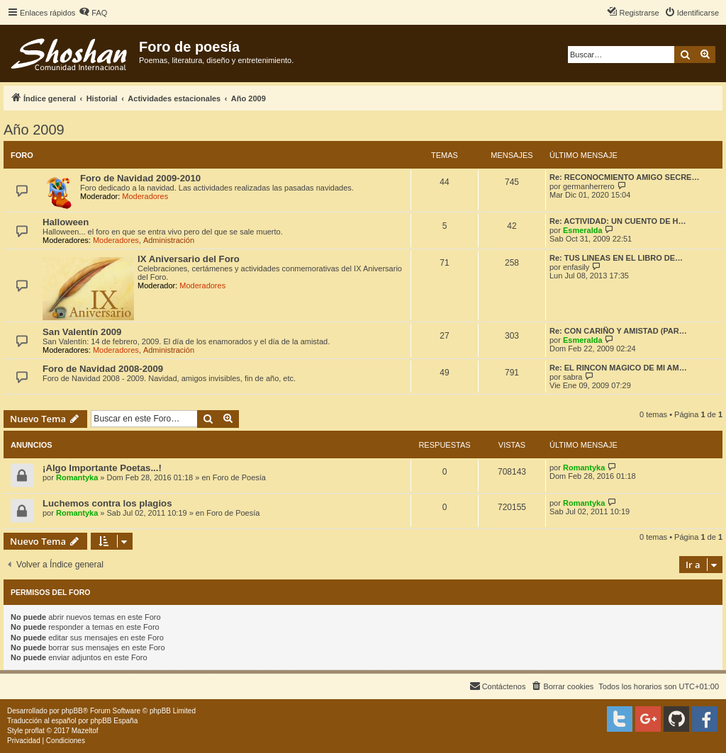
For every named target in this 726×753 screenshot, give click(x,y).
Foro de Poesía (239, 477)
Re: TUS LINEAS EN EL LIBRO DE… (616, 258)
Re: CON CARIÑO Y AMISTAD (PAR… (618, 331)
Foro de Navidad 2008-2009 (103, 368)
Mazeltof (85, 731)
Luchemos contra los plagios (107, 503)
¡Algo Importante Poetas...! (102, 468)
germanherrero (589, 186)
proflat (35, 731)
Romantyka (77, 477)
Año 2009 (34, 129)
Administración (168, 240)
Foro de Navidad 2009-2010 (140, 178)
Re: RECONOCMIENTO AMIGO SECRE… (624, 177)
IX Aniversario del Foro (189, 259)
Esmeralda (583, 230)
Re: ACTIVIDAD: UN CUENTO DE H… (617, 221)
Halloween (66, 222)
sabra (573, 377)
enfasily (576, 267)
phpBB (72, 711)
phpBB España (114, 721)
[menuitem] (93, 12)
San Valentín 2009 (82, 332)
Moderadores (145, 196)
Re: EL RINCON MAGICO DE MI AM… (618, 367)
